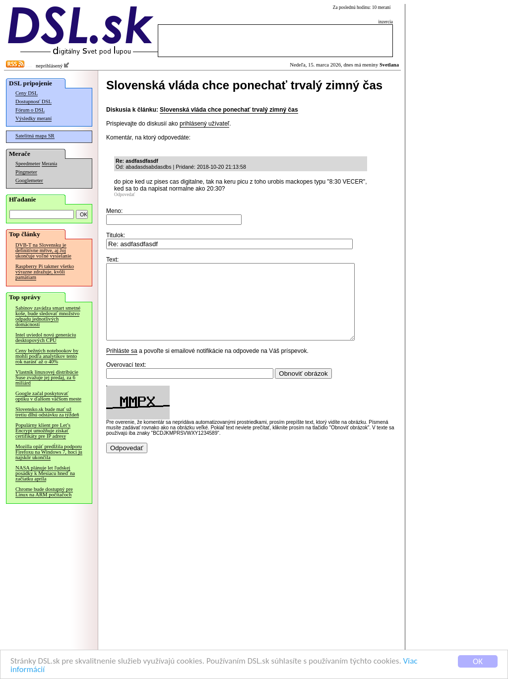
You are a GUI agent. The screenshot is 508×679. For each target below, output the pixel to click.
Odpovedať (124, 194)
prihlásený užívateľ (204, 123)
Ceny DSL (26, 93)
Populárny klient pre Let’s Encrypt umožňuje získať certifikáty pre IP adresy (42, 430)
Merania (49, 163)
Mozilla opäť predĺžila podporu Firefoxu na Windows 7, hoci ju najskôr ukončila (48, 452)
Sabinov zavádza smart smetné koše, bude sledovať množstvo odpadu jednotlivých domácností (47, 316)
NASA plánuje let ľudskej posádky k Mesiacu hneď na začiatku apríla (45, 473)
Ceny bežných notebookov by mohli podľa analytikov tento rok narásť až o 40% (46, 356)
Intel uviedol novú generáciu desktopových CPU (45, 337)
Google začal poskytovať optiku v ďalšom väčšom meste (48, 396)
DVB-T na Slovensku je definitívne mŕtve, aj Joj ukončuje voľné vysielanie (43, 250)
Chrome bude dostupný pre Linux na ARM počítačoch (44, 491)
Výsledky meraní (33, 118)
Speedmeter (27, 163)
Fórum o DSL (30, 110)
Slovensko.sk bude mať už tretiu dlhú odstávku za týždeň (47, 412)
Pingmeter (26, 172)
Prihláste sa (121, 365)
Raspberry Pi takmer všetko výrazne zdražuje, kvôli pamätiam (44, 272)
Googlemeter (29, 180)
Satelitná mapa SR (35, 135)
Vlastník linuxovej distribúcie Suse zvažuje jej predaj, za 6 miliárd (46, 377)
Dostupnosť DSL (33, 101)
